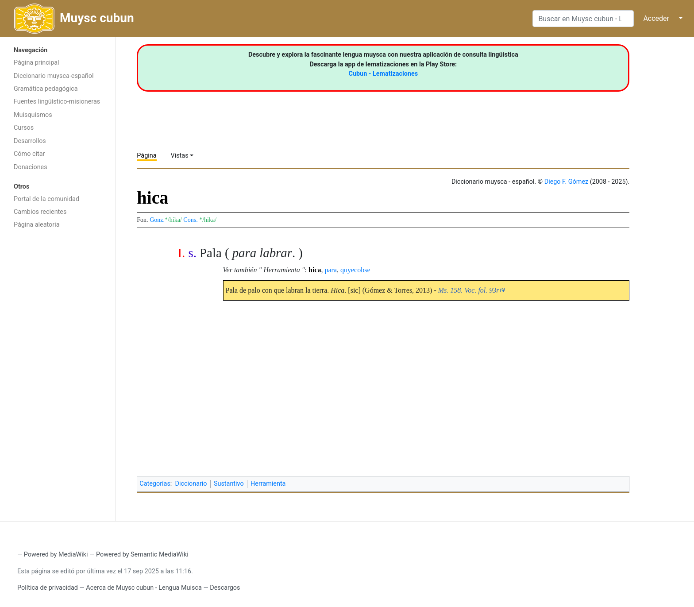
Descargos (225, 588)
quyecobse (355, 270)
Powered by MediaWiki (56, 554)
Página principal (36, 62)
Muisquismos (33, 115)
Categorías (154, 483)
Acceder (656, 18)
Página (146, 155)
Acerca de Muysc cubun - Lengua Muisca (143, 588)
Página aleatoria (37, 224)
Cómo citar (29, 154)
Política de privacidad (47, 588)
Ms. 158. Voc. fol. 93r (468, 290)
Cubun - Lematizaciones (383, 73)
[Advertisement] (57, 374)
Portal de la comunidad (46, 199)
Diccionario (191, 483)
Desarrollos (30, 141)
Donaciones (30, 167)
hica (314, 270)
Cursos (24, 127)
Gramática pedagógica (46, 89)
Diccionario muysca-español (53, 76)
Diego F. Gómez (566, 182)
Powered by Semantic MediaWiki (142, 554)
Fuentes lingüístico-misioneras (57, 101)
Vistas (180, 155)
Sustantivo (229, 483)
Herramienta (268, 483)
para (330, 270)
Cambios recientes (40, 212)
